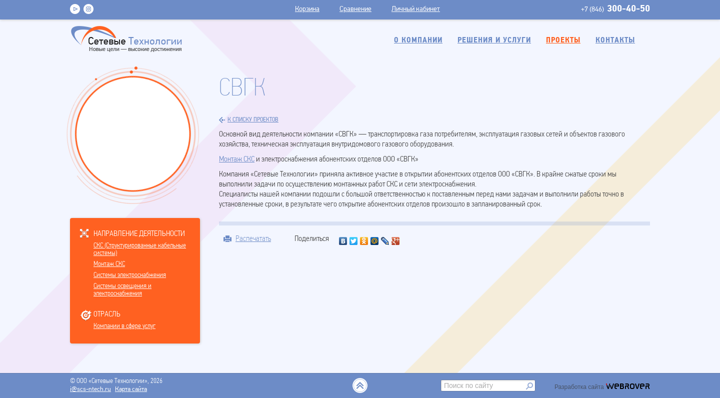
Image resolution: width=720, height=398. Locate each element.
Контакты (615, 40)
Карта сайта (131, 389)
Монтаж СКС (109, 264)
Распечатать (253, 238)
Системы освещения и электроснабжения (123, 290)
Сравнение (356, 9)
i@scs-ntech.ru (90, 389)
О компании (418, 40)
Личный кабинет (416, 9)
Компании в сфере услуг (125, 326)
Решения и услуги (494, 40)
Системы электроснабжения (130, 275)
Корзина (307, 9)
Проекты (563, 40)
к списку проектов (248, 120)
